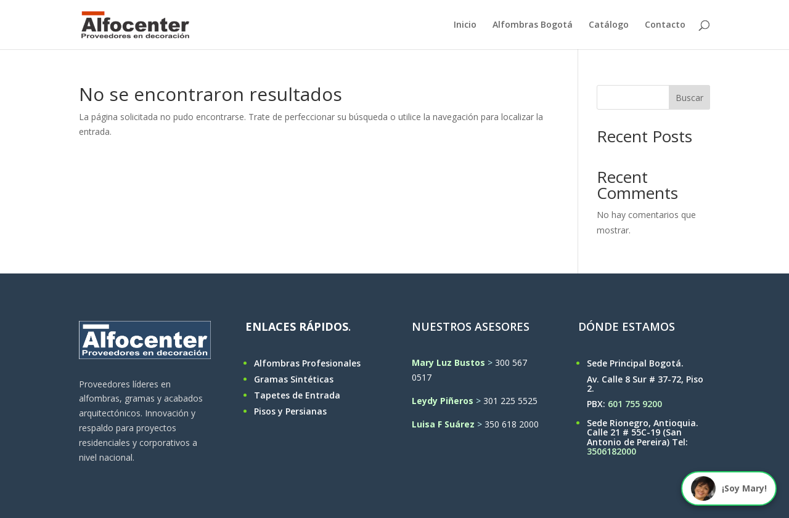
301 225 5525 (510, 401)
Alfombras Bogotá (533, 25)
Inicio (465, 25)
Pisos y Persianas (290, 411)
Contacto (665, 25)
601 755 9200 (635, 404)
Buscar (689, 97)
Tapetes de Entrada (297, 395)
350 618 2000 (511, 424)
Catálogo (609, 25)
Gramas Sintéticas (293, 379)
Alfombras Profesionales (307, 363)
